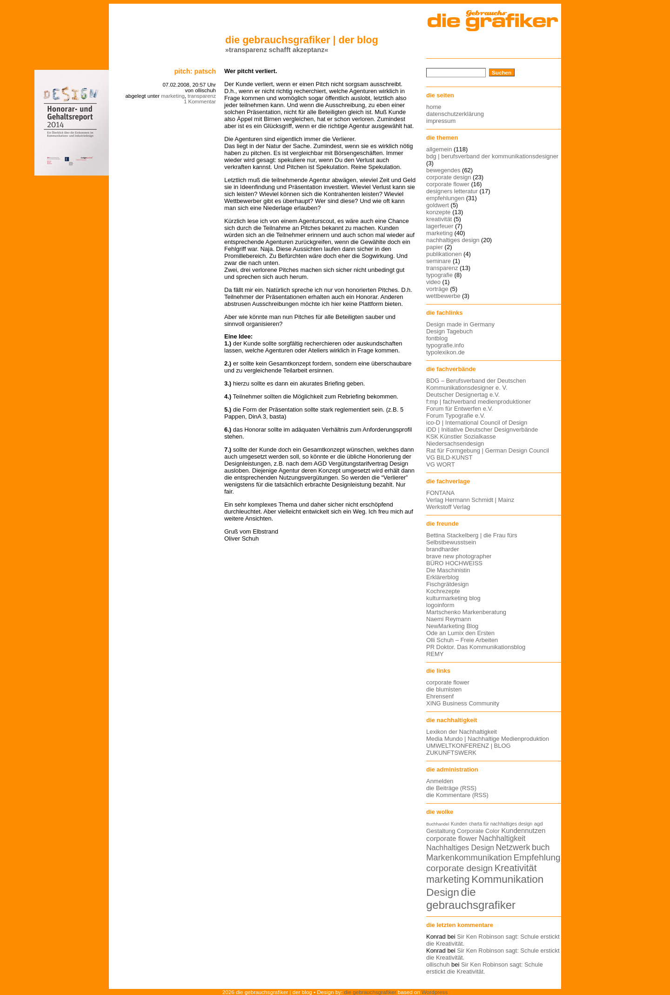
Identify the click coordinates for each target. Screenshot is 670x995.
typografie (439, 274)
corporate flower (447, 184)
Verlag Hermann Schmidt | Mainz (470, 499)
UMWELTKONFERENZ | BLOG (468, 745)
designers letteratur (452, 191)
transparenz (202, 96)
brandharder (442, 549)
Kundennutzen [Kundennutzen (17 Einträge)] (523, 830)
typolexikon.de (445, 352)
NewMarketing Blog (452, 626)
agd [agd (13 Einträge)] (538, 823)
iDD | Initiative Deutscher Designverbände (482, 429)
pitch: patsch (195, 71)
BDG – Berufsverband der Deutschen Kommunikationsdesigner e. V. (476, 384)
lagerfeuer (439, 226)
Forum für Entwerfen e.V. (459, 408)
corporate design (448, 177)
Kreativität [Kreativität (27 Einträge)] (516, 868)
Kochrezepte (443, 591)
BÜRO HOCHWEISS (454, 563)
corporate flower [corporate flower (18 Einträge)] (451, 838)
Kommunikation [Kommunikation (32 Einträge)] (507, 879)
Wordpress (435, 992)
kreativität (439, 219)
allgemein (439, 149)
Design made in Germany (460, 324)
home (433, 106)
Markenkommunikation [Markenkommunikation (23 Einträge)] (469, 857)
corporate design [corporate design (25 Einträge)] (459, 868)
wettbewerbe (443, 295)
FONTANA (440, 492)
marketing (173, 96)
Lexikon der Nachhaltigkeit (461, 731)
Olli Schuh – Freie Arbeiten (462, 639)
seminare (438, 260)
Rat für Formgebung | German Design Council (487, 450)
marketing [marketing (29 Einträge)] (448, 879)
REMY (434, 653)
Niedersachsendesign (455, 443)
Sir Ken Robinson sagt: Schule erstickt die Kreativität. (484, 968)
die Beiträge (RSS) (451, 788)
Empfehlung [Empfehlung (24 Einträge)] (537, 857)
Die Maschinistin (448, 570)
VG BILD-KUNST (449, 457)
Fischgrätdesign (447, 584)
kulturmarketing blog (453, 598)
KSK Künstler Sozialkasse (461, 436)
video (433, 281)
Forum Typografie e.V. (455, 415)
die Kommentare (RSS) (457, 795)
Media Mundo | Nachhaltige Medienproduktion (487, 738)
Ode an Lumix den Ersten (460, 632)
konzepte (438, 212)
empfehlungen (445, 198)
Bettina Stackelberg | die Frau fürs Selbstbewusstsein (471, 539)
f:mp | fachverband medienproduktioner (478, 401)
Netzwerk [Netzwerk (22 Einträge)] (513, 847)
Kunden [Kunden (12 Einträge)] (459, 823)
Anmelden (439, 781)
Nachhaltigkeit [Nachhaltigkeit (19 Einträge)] (502, 838)
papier (434, 247)
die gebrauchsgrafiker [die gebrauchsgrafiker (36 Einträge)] (471, 898)
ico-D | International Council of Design (476, 422)
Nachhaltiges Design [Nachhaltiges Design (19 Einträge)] (460, 848)
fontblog (437, 338)
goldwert (437, 205)
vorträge (437, 288)
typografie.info (445, 345)
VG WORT (440, 464)
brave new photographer (458, 556)
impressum (441, 120)
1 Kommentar (200, 101)
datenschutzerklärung (455, 113)
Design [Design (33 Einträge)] (442, 892)
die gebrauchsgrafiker (370, 992)
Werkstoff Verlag (448, 506)
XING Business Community (462, 703)
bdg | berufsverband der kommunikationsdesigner (492, 156)
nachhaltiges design (453, 240)
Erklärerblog (442, 577)
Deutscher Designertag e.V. (463, 394)
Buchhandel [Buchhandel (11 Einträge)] (437, 824)
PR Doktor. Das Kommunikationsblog (475, 646)
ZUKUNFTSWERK (451, 752)
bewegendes (443, 170)
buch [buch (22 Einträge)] (540, 847)
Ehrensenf (440, 696)
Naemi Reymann (448, 619)
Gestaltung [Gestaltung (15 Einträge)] (440, 830)
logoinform (440, 605)
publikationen (444, 253)
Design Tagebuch (449, 331)
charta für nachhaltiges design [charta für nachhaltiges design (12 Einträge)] (500, 823)
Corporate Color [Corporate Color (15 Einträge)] (478, 830)
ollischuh (437, 964)
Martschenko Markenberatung (466, 612)
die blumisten (444, 689)
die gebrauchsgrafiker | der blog (301, 40)
